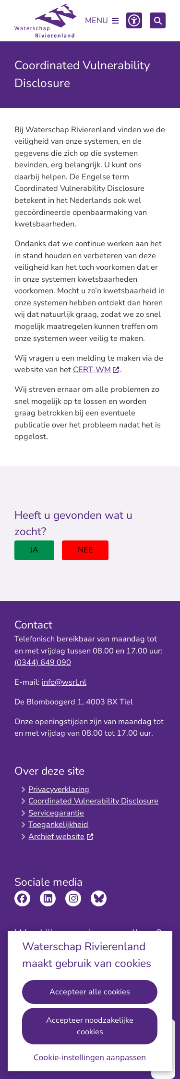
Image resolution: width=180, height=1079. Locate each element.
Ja (34, 549)
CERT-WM (96, 369)
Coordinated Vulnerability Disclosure (93, 800)
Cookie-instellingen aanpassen (90, 1057)
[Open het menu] (102, 21)
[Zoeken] (158, 20)
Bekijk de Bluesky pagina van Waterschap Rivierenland (99, 898)
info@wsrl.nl (64, 682)
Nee (85, 549)
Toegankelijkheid (58, 824)
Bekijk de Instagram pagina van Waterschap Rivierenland (73, 898)
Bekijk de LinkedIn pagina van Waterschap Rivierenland (48, 898)
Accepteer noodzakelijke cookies (90, 1025)
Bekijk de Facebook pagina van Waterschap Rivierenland (22, 898)
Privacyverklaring (58, 789)
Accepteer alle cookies (90, 991)
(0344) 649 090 (42, 662)
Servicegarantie (56, 812)
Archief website (61, 836)
